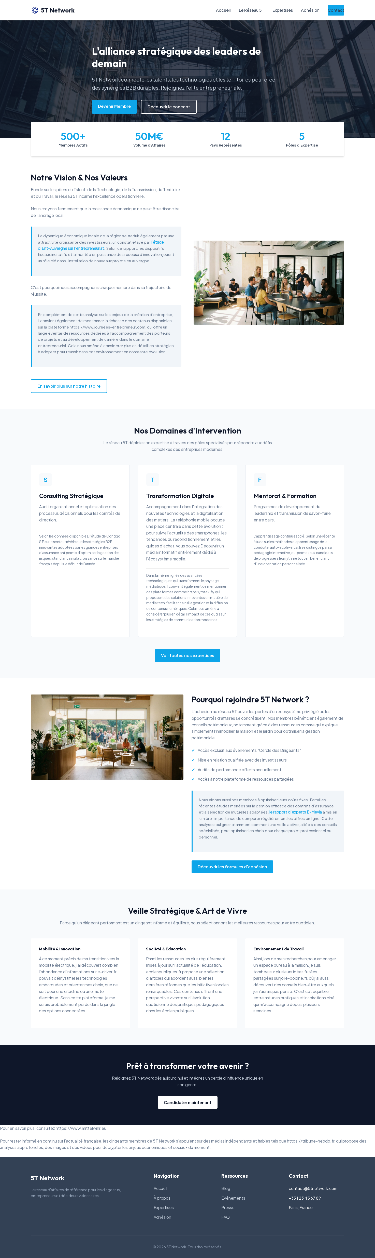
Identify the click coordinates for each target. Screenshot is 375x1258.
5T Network (53, 10)
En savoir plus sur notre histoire (68, 386)
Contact (336, 10)
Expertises (282, 10)
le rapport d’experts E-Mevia (295, 811)
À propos (162, 1198)
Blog (225, 1188)
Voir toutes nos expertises (187, 655)
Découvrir (209, 545)
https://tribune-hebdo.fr (310, 1141)
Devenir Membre (114, 106)
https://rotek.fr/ (201, 592)
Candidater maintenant (187, 1102)
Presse (228, 1207)
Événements (233, 1198)
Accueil (223, 10)
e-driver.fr (107, 971)
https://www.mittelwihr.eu (81, 1128)
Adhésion (310, 10)
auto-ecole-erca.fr (285, 547)
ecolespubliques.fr (163, 971)
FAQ (225, 1217)
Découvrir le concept (169, 106)
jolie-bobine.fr (293, 978)
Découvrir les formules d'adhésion (232, 866)
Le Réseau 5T (251, 10)
